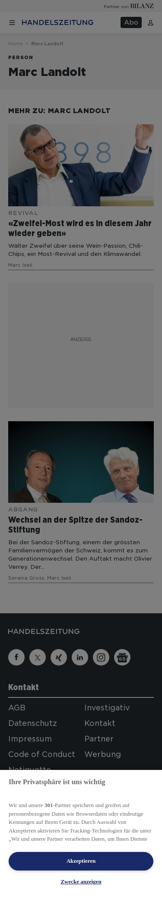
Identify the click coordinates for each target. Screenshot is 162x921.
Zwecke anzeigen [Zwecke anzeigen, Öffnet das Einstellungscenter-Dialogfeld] (80, 881)
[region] (81, 845)
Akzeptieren (81, 861)
